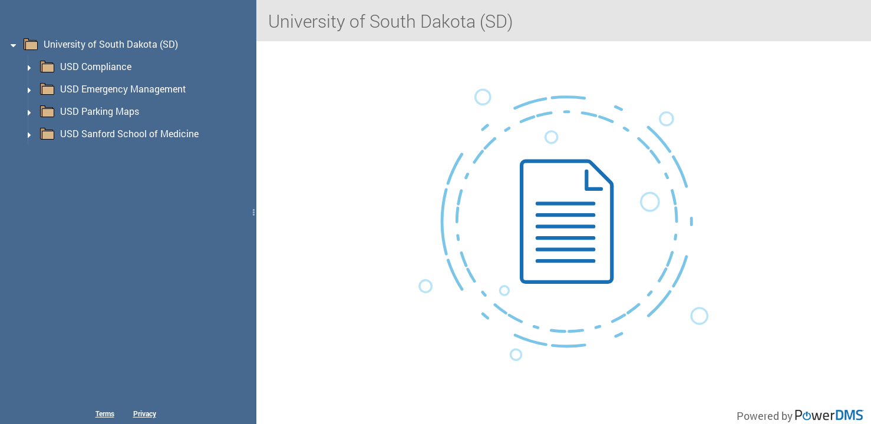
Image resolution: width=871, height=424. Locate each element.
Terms (104, 413)
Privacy (144, 413)
